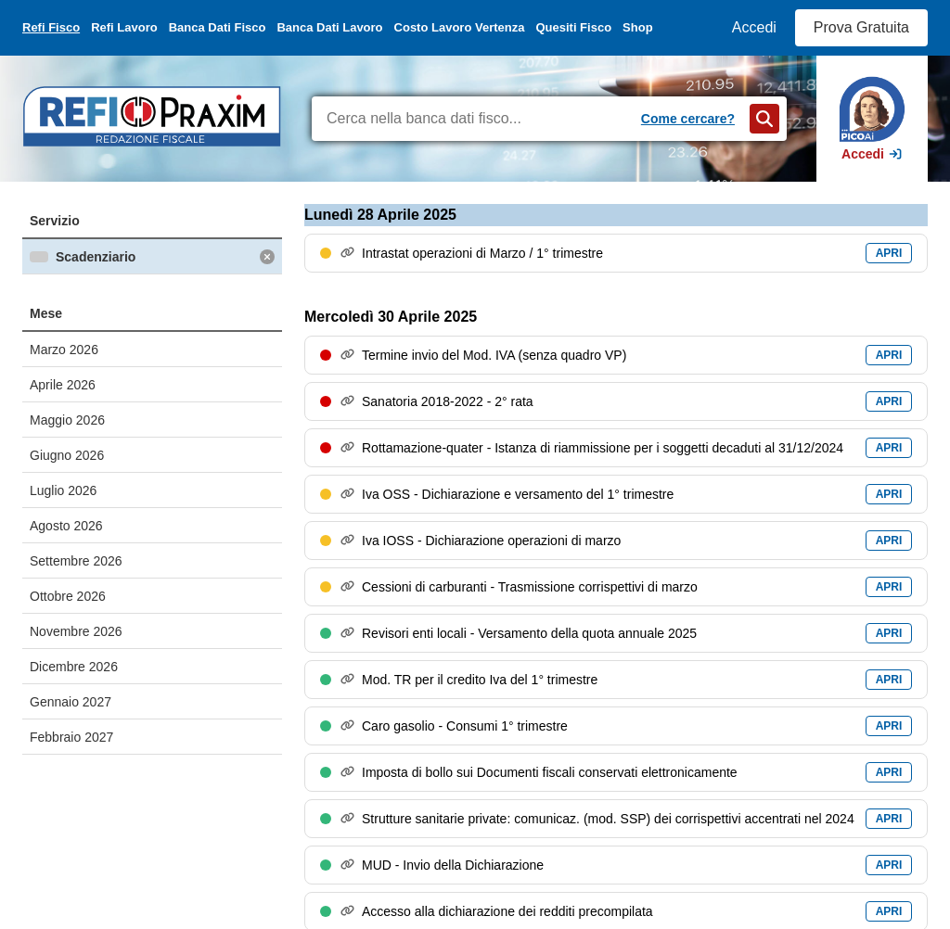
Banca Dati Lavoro (329, 27)
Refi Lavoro (124, 27)
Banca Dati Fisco (217, 27)
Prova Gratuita (861, 27)
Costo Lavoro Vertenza (459, 27)
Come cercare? (688, 118)
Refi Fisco (51, 27)
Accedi (754, 27)
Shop (638, 27)
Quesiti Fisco (573, 27)
